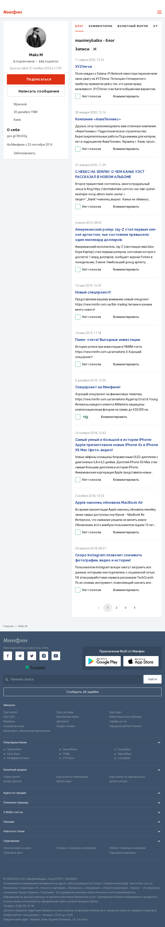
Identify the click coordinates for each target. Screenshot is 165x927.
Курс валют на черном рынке (127, 776)
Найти (152, 679)
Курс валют (10, 712)
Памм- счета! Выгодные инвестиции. (108, 340)
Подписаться (35, 79)
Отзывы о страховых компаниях (76, 848)
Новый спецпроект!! (93, 292)
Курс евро (115, 712)
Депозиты (63, 721)
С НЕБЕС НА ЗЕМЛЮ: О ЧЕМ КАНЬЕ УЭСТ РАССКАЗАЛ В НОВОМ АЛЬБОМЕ (110, 174)
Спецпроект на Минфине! (98, 387)
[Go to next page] (134, 607)
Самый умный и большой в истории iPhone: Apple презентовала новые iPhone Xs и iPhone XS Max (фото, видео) (116, 445)
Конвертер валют (13, 726)
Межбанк (9, 721)
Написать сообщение (35, 91)
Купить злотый (118, 781)
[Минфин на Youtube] (56, 656)
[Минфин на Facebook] (7, 656)
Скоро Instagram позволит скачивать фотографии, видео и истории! (108, 557)
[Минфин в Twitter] (32, 656)
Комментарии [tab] (100, 26)
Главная (8, 626)
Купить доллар (12, 781)
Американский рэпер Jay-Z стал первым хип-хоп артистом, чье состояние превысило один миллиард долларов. (115, 234)
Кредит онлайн (66, 726)
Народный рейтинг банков (125, 726)
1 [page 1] (107, 607)
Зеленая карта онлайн (17, 848)
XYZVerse (83, 67)
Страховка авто (12, 852)
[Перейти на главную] (12, 12)
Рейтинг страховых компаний (127, 848)
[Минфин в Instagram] (44, 656)
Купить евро (64, 781)
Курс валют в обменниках (72, 776)
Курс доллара (65, 712)
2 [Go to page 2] (116, 607)
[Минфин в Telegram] (19, 656)
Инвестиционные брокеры (125, 716)
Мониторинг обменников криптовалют (26, 730)
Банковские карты (68, 716)
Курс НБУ (9, 716)
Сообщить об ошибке (82, 692)
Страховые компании (122, 852)
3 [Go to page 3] (125, 607)
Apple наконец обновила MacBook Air (109, 503)
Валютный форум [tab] (133, 26)
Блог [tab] (79, 28)
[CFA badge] (13, 868)
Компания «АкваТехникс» (98, 119)
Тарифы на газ (118, 721)
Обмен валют (11, 776)
